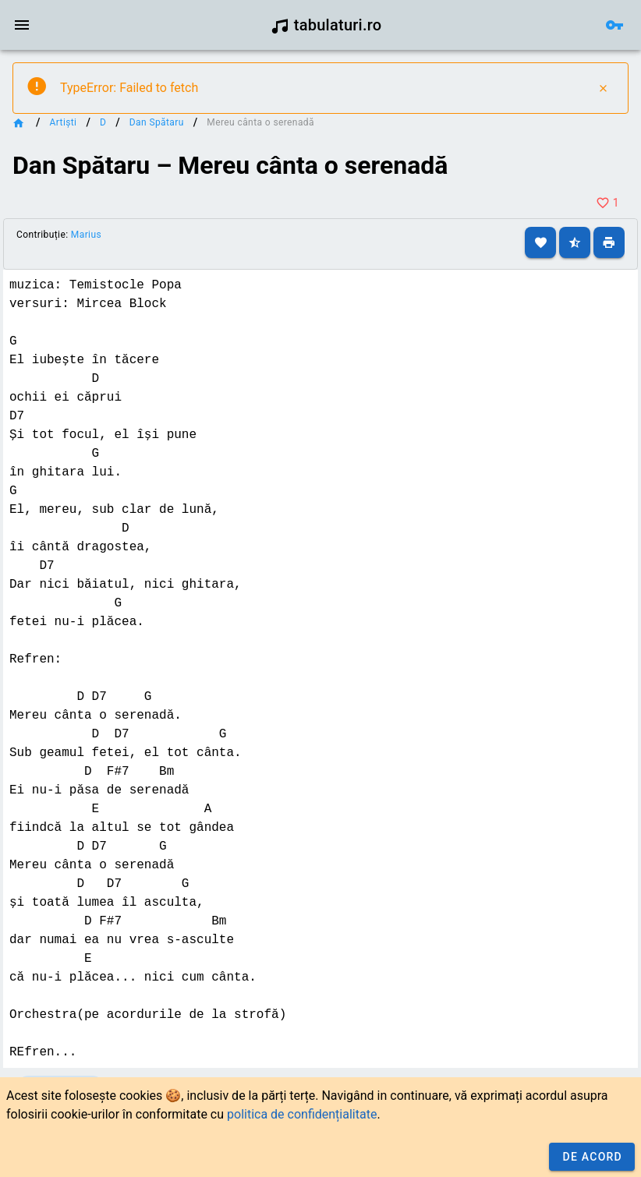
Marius (86, 234)
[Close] (602, 88)
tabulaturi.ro (326, 25)
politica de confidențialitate (302, 1114)
